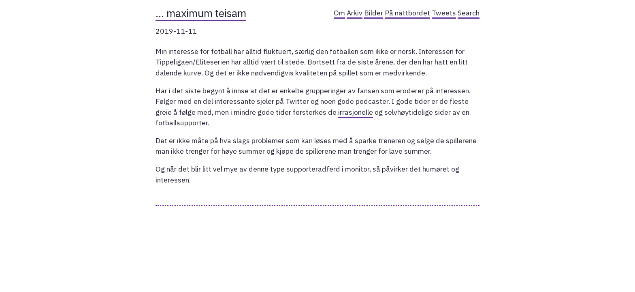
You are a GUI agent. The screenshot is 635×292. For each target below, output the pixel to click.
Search (468, 12)
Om (339, 12)
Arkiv (354, 12)
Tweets (444, 12)
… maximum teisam (201, 13)
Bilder (373, 12)
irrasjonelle (355, 112)
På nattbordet (407, 12)
